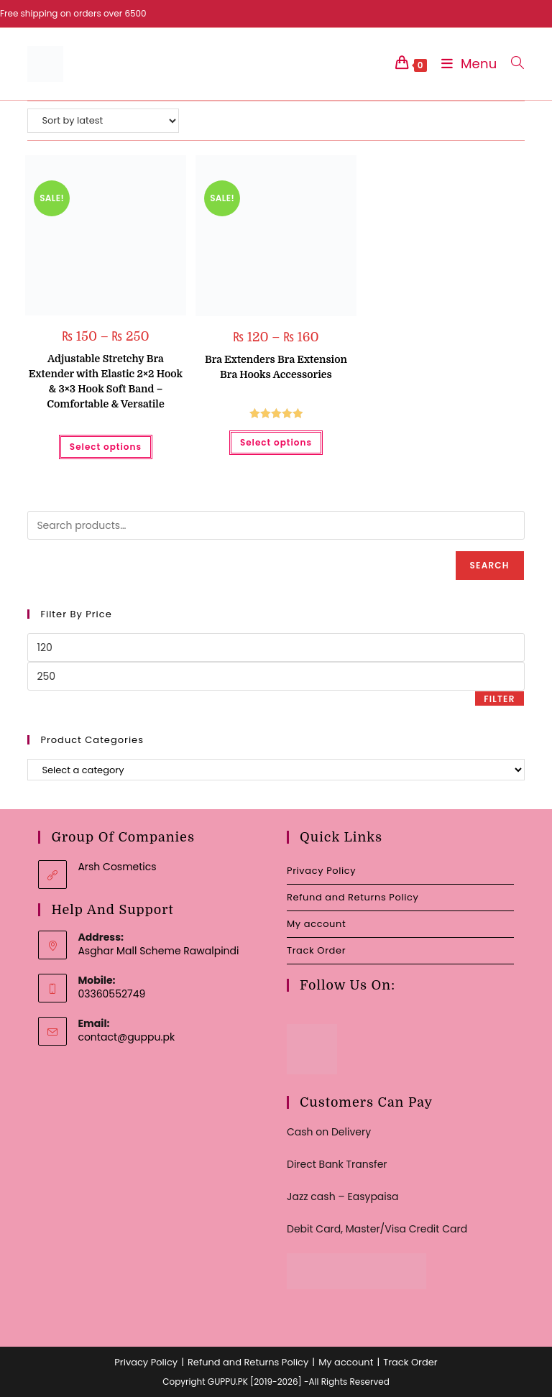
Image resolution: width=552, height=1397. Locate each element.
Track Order (316, 950)
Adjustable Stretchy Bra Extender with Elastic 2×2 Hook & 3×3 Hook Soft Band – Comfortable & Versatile (106, 381)
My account (316, 924)
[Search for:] (512, 64)
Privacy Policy (321, 870)
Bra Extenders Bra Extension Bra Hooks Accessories (276, 367)
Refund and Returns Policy (352, 897)
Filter (499, 699)
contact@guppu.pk (126, 1037)
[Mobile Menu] (466, 64)
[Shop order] (103, 121)
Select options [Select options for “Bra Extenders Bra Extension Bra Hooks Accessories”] (276, 442)
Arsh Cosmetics (117, 866)
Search (490, 565)
